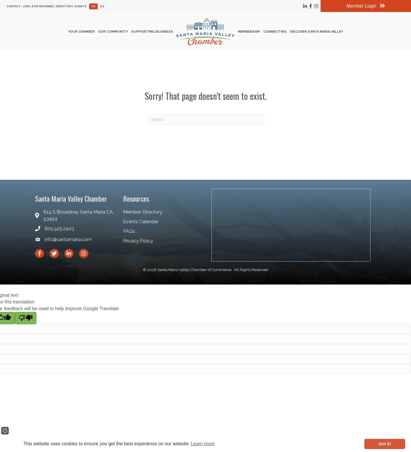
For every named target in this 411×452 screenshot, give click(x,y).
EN (93, 6)
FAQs (129, 234)
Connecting (275, 33)
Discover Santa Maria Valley (316, 33)
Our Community (113, 33)
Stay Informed (43, 6)
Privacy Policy (138, 244)
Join (26, 6)
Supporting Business (152, 33)
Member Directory (142, 214)
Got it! (385, 443)
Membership (249, 33)
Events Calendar (140, 224)
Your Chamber (81, 33)
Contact (14, 6)
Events (80, 6)
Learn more (203, 443)
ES (102, 6)
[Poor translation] (25, 321)
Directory (64, 6)
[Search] (205, 122)
